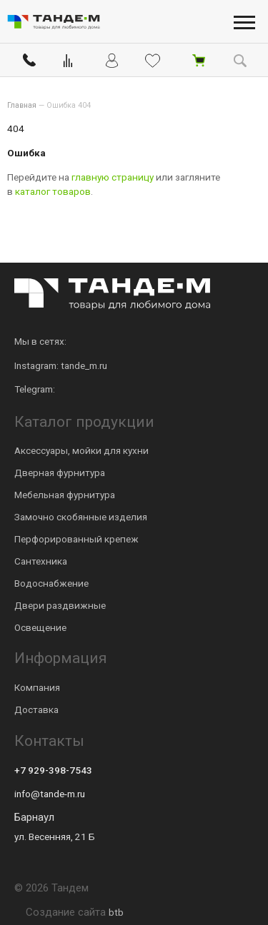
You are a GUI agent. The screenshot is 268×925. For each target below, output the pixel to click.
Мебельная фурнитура (64, 494)
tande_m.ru (84, 365)
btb (116, 912)
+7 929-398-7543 (53, 770)
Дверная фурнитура (59, 472)
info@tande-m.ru (49, 793)
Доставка (36, 709)
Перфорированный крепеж (76, 539)
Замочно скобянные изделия (80, 516)
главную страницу (112, 177)
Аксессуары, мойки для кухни (81, 450)
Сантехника (40, 561)
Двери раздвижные (60, 605)
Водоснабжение (51, 583)
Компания (37, 687)
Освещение (40, 627)
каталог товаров (53, 191)
